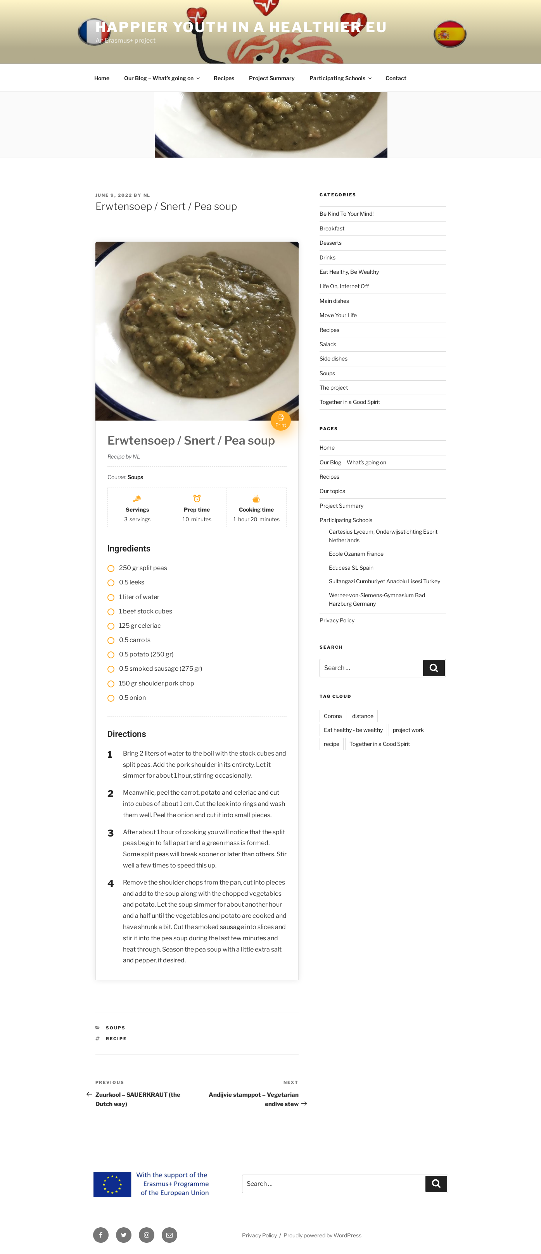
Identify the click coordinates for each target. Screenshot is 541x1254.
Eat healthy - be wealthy (353, 730)
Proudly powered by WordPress (322, 1235)
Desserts (331, 242)
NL (147, 195)
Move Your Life (338, 315)
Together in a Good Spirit (350, 402)
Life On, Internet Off (344, 286)
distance (362, 716)
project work (408, 730)
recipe (116, 1038)
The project (334, 387)
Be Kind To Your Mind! (346, 213)
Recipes (224, 78)
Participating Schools (341, 78)
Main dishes (334, 300)
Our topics (332, 491)
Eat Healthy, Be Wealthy (349, 271)
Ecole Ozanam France (356, 553)
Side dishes (333, 358)
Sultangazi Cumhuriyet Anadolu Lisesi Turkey (384, 581)
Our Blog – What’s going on (162, 78)
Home (101, 78)
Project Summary (272, 78)
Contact (395, 78)
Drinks (327, 257)
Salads (328, 344)
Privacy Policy (337, 620)
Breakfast (332, 228)
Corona (333, 716)
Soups (116, 1028)
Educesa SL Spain (351, 567)
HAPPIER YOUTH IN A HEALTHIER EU (241, 27)
